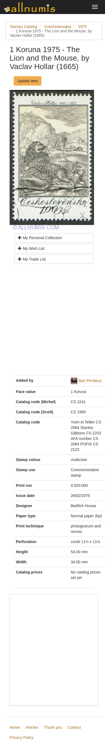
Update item (27, 81)
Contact (74, 727)
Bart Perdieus (90, 380)
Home (15, 727)
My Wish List (31, 248)
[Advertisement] (51, 321)
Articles (31, 727)
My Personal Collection (40, 238)
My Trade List (32, 259)
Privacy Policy (21, 737)
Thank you (53, 727)
